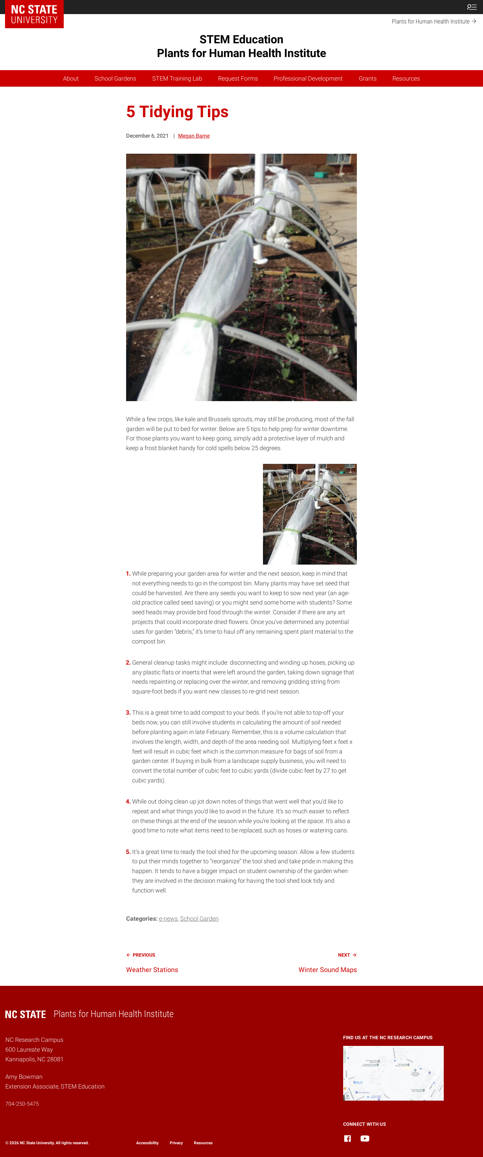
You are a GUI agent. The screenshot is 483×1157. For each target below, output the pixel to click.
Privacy (176, 1143)
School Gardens (115, 78)
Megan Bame (194, 136)
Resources (406, 78)
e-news (168, 918)
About (71, 78)
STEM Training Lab (177, 78)
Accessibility (147, 1143)
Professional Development (308, 78)
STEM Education (241, 46)
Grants (368, 78)
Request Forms (238, 78)
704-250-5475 (22, 1104)
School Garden (199, 918)
